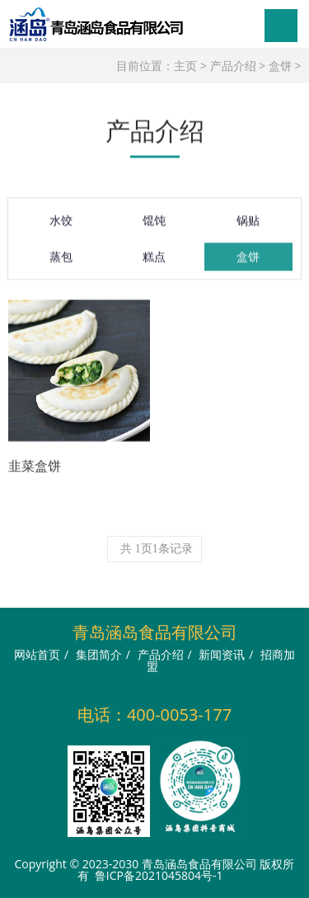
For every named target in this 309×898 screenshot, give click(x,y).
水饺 (61, 225)
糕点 (154, 262)
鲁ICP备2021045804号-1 (159, 875)
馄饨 (154, 225)
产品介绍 (233, 65)
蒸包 (61, 262)
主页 (185, 65)
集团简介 (99, 654)
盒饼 (280, 65)
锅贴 (248, 225)
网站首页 (37, 654)
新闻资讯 (222, 654)
